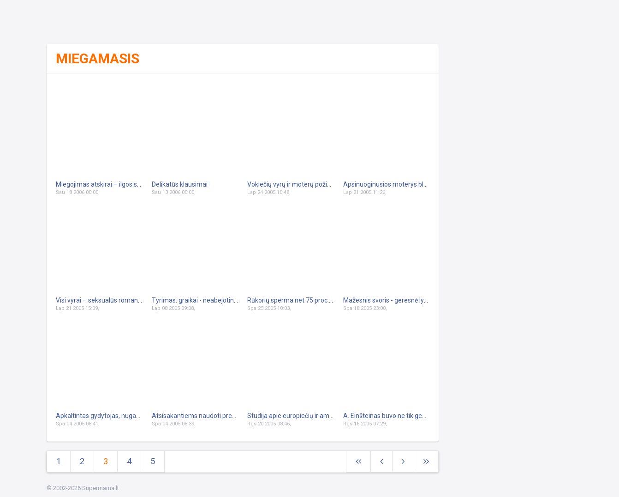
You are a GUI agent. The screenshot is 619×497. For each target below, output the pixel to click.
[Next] (426, 462)
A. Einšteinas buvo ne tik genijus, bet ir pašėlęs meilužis (422, 415)
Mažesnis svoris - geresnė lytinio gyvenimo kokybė (415, 300)
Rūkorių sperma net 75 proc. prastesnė (303, 300)
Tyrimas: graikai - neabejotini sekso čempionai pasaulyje (233, 300)
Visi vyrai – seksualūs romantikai (103, 300)
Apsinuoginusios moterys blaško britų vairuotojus (414, 184)
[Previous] (381, 462)
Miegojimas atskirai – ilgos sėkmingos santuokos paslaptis (140, 184)
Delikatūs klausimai (180, 184)
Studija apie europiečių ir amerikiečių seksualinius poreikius (332, 415)
